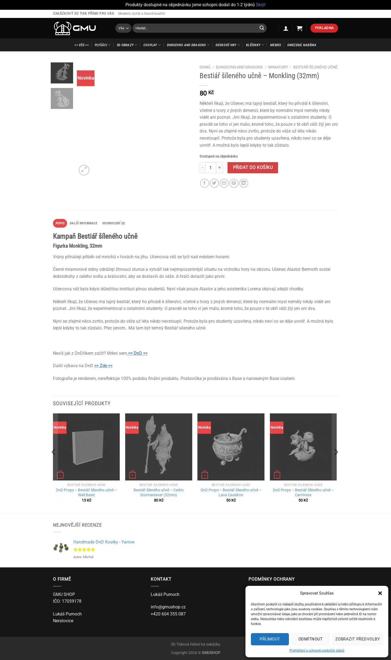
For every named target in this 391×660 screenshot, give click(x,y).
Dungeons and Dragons (188, 45)
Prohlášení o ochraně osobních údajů (316, 650)
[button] (380, 593)
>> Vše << (81, 45)
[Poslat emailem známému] (224, 183)
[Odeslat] (261, 28)
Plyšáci (103, 45)
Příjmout (270, 639)
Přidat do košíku (253, 167)
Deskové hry (228, 45)
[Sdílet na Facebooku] (204, 183)
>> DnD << (137, 353)
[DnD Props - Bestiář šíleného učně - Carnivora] (303, 446)
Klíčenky (255, 45)
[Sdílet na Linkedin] (243, 183)
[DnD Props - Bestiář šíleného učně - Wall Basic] (86, 446)
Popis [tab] (60, 223)
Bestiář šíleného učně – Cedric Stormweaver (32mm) (159, 493)
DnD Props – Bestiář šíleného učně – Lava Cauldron (231, 493)
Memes (275, 45)
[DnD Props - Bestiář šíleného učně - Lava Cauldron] (230, 446)
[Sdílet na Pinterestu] (233, 183)
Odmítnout (310, 639)
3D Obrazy (127, 45)
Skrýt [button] (261, 4)
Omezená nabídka (302, 45)
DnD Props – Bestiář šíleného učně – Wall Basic (86, 493)
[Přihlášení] (286, 28)
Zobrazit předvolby (357, 639)
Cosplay (152, 45)
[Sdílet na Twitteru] (214, 183)
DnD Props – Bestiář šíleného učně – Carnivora (303, 493)
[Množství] (210, 167)
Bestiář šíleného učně (315, 67)
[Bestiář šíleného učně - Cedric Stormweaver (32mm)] (158, 446)
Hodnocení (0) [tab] (113, 223)
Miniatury (278, 67)
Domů (205, 67)
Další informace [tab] (83, 223)
